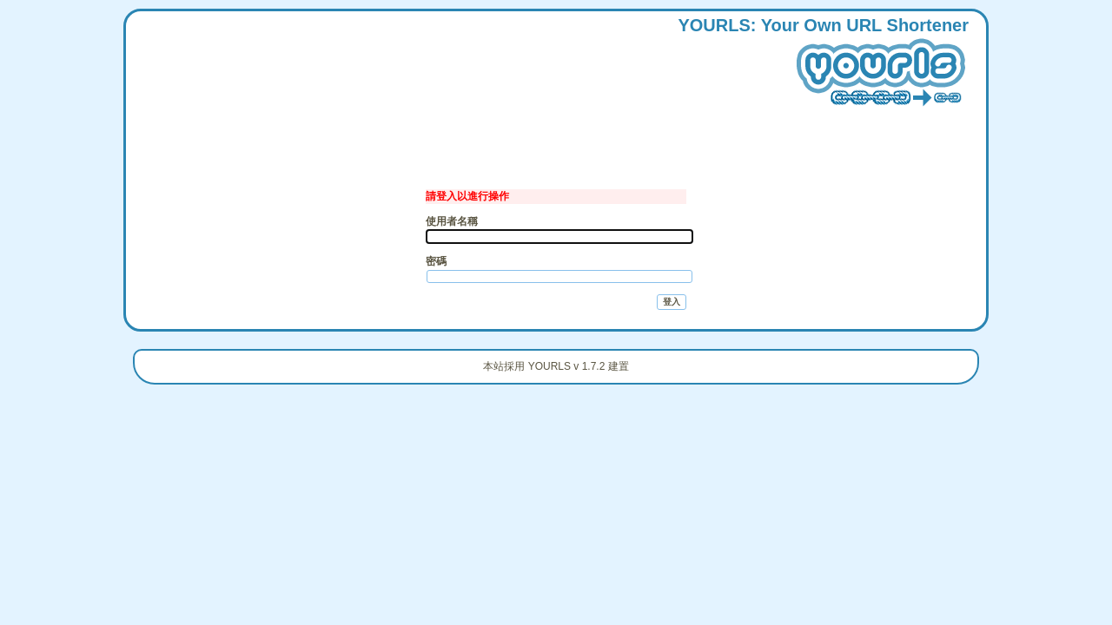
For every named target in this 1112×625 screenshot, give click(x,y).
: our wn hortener (823, 65)
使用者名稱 (452, 221)
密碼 (436, 261)
